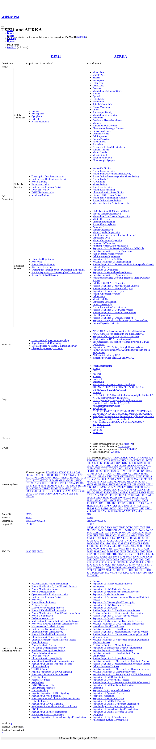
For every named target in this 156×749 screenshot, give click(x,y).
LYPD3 (110, 479)
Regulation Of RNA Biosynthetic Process (112, 605)
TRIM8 (54, 488)
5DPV (136, 551)
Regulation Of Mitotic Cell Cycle (108, 698)
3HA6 (108, 535)
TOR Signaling (38, 677)
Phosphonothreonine (102, 365)
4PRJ (102, 548)
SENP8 (36, 485)
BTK (124, 463)
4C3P (120, 543)
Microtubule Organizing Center (107, 91)
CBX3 (130, 463)
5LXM (90, 556)
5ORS (89, 559)
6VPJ (114, 567)
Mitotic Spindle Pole (102, 157)
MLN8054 (98, 432)
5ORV (102, 559)
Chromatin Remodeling (104, 221)
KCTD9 (37, 480)
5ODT (109, 556)
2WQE (134, 530)
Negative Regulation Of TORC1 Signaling (51, 671)
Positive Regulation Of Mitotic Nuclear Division (116, 285)
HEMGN (136, 473)
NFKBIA (141, 484)
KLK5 (90, 479)
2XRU (122, 532)
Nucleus (35, 111)
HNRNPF (91, 476)
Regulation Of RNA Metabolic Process (111, 589)
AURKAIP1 (124, 460)
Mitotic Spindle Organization (106, 232)
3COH (128, 532)
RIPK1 (61, 483)
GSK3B (98, 473)
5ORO (136, 556)
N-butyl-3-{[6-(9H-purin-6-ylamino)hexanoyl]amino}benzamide (123, 416)
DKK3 (128, 468)
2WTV (142, 530)
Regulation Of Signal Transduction (109, 717)
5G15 (127, 554)
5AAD (90, 551)
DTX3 (64, 475)
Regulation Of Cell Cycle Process (109, 701)
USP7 (49, 493)
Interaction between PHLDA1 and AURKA (113, 357)
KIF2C (139, 476)
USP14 (53, 491)
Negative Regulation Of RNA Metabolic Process (116, 653)
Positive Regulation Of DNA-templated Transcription (56, 272)
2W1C (101, 530)
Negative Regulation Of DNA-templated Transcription (118, 623)
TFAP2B (91, 505)
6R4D (89, 567)
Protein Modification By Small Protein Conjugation (55, 613)
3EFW (141, 532)
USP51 (42, 493)
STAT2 (112, 500)
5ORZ (129, 559)
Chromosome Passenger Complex (109, 128)
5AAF (103, 551)
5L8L (150, 554)
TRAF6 (73, 485)
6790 (89, 514)
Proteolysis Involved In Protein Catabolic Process (55, 623)
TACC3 (98, 503)
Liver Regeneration (102, 315)
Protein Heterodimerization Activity (110, 197)
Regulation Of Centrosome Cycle (108, 291)
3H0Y (89, 535)
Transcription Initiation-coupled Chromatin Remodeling (58, 269)
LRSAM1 (53, 480)
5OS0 (135, 559)
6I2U (125, 564)
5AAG (110, 551)
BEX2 (149, 460)
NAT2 (112, 484)
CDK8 (115, 465)
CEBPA (122, 465)
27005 (28, 514)
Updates (11, 41)
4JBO (131, 546)
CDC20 (90, 465)
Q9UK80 (30, 524)
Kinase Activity (100, 184)
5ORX (116, 559)
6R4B (143, 564)
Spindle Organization (103, 229)
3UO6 (138, 538)
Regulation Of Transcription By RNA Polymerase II (117, 647)
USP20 (74, 491)
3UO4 (125, 538)
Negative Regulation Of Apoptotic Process (113, 275)
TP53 (66, 485)
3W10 (134, 540)
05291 (28, 517)
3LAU (121, 535)
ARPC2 (100, 460)
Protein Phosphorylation (104, 224)
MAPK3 (63, 480)
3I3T (34, 551)
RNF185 (79, 483)
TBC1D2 (106, 503)
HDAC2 (127, 473)
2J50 (89, 530)
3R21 (107, 538)
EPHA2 (144, 468)
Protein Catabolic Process (43, 645)
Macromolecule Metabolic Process (47, 607)
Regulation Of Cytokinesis (105, 269)
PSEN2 (124, 492)
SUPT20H (136, 500)
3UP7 (122, 540)
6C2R (139, 562)
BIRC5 (90, 463)
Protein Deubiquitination (43, 264)
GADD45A (146, 471)
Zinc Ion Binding (39, 690)
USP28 (81, 491)
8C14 (112, 570)
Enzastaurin (98, 382)
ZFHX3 (112, 511)
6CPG (102, 564)
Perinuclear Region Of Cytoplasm (109, 147)
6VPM (126, 567)
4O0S (148, 546)
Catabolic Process (39, 642)
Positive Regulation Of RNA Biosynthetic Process (116, 610)
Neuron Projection (101, 139)
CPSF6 (57, 475)
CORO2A (146, 465)
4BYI (108, 543)
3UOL (110, 540)
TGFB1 (99, 505)
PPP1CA (136, 489)
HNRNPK (101, 476)
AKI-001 (97, 392)
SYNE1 (60, 485)
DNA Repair (37, 709)
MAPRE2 (91, 481)
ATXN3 (62, 472)
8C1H (149, 570)
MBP (116, 481)
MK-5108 (97, 430)
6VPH (102, 567)
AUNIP (114, 460)
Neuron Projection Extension (106, 323)
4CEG (133, 543)
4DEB (146, 543)
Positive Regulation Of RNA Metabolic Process (115, 615)
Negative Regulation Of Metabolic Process (113, 650)
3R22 (112, 538)
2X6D (89, 532)
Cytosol (35, 119)
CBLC (42, 475)
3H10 (101, 535)
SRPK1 (90, 500)
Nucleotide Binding (102, 168)
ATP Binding (99, 181)
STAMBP (51, 485)
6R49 (131, 564)
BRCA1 (118, 463)
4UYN (109, 548)
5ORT (96, 559)
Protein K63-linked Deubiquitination (48, 634)
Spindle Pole (99, 75)
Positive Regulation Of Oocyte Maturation (113, 317)
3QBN (101, 538)
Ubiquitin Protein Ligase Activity (47, 631)
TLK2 (120, 505)
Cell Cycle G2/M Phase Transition (109, 283)
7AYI (89, 570)
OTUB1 (29, 483)
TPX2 (138, 505)
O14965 (90, 524)
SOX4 (135, 497)
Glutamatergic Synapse (104, 160)
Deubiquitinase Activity (42, 618)
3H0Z (95, 535)
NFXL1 (149, 484)
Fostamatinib (99, 427)
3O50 (147, 535)
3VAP (128, 540)
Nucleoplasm (37, 113)
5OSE (120, 562)
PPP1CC (91, 492)
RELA (121, 495)
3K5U (114, 535)
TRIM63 (46, 488)
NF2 (134, 484)
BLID (97, 463)
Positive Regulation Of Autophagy (47, 714)
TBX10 (115, 503)
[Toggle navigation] (2, 26)
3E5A (134, 532)
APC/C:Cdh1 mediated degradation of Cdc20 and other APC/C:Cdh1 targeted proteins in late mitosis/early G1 (119, 332)
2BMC (122, 527)
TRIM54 (37, 488)
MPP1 (70, 480)
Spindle (96, 93)
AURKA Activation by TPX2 (107, 355)
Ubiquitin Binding (40, 666)
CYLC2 (112, 468)
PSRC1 (142, 492)
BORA (103, 463)
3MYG (133, 535)
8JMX (126, 572)
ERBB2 (98, 471)
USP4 (35, 493)
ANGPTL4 (134, 457)
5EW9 (121, 554)
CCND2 (138, 463)
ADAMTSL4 (52, 472)
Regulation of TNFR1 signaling (46, 343)
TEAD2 (148, 503)
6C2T (145, 562)
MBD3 (110, 481)
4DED (90, 546)
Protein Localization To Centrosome (110, 307)
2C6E (135, 527)
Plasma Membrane (40, 121)
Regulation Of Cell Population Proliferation (113, 685)
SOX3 (121, 497)
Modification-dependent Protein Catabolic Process (55, 621)
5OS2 (147, 559)
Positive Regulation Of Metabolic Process (112, 645)
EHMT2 (136, 468)
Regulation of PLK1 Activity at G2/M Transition (116, 336)
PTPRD (150, 492)
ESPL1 (80, 475)
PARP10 (139, 487)
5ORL (122, 556)
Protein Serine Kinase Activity (107, 200)
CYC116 (97, 371)
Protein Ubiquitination (42, 615)
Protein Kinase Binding (104, 189)
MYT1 (90, 484)
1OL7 (115, 527)
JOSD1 (29, 480)
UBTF (135, 508)
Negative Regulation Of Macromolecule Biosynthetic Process (122, 669)
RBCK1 (53, 483)
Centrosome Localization (104, 301)
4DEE (96, 546)
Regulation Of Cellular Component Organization (116, 703)
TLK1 (114, 505)
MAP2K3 (128, 479)
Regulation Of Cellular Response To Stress (51, 663)
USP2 (67, 491)
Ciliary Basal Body (102, 131)
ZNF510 (140, 511)
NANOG (78, 480)
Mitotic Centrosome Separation (107, 240)
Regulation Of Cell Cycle (105, 607)
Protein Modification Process (45, 589)
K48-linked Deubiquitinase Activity (48, 650)
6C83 (150, 562)
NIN (89, 487)
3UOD (145, 538)
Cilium (96, 109)
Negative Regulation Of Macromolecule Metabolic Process (121, 661)
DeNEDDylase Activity (42, 192)
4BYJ (114, 543)
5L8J (139, 554)
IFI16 (109, 476)
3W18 (147, 540)
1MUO (96, 527)
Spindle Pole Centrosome (105, 125)
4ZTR (140, 548)
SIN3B (106, 497)
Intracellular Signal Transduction (108, 626)
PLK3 (115, 489)
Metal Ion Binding (40, 195)
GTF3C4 (107, 473)
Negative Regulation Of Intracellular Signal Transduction (58, 717)
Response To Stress (40, 679)
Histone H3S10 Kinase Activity (107, 195)
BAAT (133, 460)
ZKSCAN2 (121, 511)
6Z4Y (140, 567)
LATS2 (96, 479)
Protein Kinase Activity (104, 171)
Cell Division (99, 296)
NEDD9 (127, 484)
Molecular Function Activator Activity (111, 203)
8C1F (136, 570)
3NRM (141, 535)
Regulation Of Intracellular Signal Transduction (54, 706)
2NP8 (94, 530)
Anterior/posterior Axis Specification (110, 245)
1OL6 (109, 527)
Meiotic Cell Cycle (102, 299)
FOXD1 (40, 477)
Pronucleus (98, 144)
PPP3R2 (99, 492)
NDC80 (119, 484)
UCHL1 (37, 491)
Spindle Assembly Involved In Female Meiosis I (115, 235)
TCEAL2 (123, 503)
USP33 (29, 493)
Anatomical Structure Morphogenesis (110, 719)
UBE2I (120, 508)
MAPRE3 (101, 481)
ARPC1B (91, 460)
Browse (10, 33)
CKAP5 (137, 465)
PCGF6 (45, 483)
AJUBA (118, 457)
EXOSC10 (31, 477)
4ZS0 (128, 548)
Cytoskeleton (99, 99)
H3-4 (114, 473)
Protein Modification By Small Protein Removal (54, 586)
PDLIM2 (107, 489)
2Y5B (28, 551)
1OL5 (103, 527)
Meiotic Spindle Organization (107, 213)
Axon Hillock (99, 141)
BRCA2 (29, 475)
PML (120, 489)
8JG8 (119, 572)
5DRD (96, 554)
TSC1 (97, 508)
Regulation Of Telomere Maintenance (49, 711)
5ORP (142, 556)
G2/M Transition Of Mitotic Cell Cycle (111, 211)
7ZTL (107, 570)
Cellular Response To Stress (106, 666)
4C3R (126, 543)
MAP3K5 (138, 479)
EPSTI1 (90, 471)
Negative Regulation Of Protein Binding (112, 261)
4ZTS (146, 548)
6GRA (108, 564)
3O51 (89, 538)
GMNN (90, 473)
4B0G (96, 543)
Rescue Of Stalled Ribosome (45, 275)
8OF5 (132, 572)
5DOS (130, 551)
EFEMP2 (71, 475)
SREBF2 (142, 497)
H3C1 (120, 473)
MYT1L (98, 484)
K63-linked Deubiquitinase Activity (48, 647)
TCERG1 (133, 503)
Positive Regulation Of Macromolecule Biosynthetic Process (121, 663)
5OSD (114, 562)
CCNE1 (146, 463)
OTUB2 (37, 483)
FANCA (115, 471)
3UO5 (132, 538)
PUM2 (97, 495)
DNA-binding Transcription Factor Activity (113, 706)
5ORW (109, 559)
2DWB (141, 527)
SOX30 (127, 497)
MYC (144, 481)
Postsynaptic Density (103, 112)
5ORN (129, 556)
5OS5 (101, 562)
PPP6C (107, 492)
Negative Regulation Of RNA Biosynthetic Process (117, 629)
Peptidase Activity (40, 184)
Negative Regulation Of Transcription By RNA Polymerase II (122, 674)
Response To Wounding (104, 243)
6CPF (95, 564)
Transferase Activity (102, 187)
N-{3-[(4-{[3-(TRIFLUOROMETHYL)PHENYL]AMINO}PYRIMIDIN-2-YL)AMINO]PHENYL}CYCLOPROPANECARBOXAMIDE (122, 411)
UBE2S (29, 491)
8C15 (118, 570)
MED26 (131, 481)
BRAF (110, 463)
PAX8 (89, 489)
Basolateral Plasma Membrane (107, 120)
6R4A (137, 564)
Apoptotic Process (101, 227)
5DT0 (102, 554)
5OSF (126, 562)
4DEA (139, 543)
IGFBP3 (117, 476)
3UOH (90, 540)
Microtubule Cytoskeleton (105, 115)
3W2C (90, 543)
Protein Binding (39, 181)
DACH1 (121, 468)
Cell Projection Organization (106, 256)
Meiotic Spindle (100, 155)
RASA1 (105, 495)
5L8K (145, 554)
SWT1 (145, 500)
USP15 (60, 491)
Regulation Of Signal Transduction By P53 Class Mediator (120, 320)
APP (151, 457)
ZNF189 (131, 511)
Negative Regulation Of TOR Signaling (50, 693)
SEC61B (91, 497)
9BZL (96, 575)
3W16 (140, 540)
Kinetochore (98, 72)
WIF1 (94, 511)
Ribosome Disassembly (42, 267)
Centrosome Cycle (101, 237)
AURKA (120, 56)
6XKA (133, 567)
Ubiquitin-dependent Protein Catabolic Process (53, 639)
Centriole (97, 88)
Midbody (97, 123)
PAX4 (147, 487)
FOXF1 (129, 471)
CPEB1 (90, 468)
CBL (36, 475)
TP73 (132, 505)
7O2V (101, 570)
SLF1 (43, 485)
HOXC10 (74, 477)
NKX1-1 (96, 487)
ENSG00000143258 (35, 521)
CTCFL (104, 468)
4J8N (114, 546)
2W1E (114, 530)
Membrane (98, 117)
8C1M (101, 572)
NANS (105, 484)
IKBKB (125, 476)
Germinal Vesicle (101, 133)
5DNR (123, 551)
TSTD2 (104, 508)
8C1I (89, 572)
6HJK (120, 564)
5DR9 (89, 554)
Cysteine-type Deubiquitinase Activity (49, 179)
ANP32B (144, 457)
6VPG (96, 567)
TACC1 (90, 503)
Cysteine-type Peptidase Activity (47, 187)
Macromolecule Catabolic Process (47, 626)
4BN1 (102, 543)
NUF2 (117, 487)
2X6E (95, 532)
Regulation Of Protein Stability (107, 259)
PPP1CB (145, 489)
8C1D (124, 570)
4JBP (136, 546)
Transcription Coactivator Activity (47, 176)
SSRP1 (105, 500)
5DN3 (116, 551)
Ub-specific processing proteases (47, 348)
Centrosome (98, 85)
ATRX (107, 460)
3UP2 (115, 540)
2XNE (108, 532)
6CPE (89, 564)
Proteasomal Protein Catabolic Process (49, 674)
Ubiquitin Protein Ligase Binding (108, 192)
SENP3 (29, 485)
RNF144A (70, 483)
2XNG (115, 532)
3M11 (127, 535)
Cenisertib (97, 379)
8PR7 (138, 572)
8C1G (142, 570)
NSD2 (110, 487)
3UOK (103, 540)
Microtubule (98, 101)
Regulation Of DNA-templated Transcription (114, 602)
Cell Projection (100, 136)
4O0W (96, 548)
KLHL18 (147, 476)
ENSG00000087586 (96, 521)
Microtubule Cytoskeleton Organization (111, 216)
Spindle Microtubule (102, 104)
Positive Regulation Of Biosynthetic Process (114, 658)
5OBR (103, 556)
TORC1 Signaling (40, 669)
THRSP (107, 505)
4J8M (108, 546)
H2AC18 (57, 477)
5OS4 (95, 562)
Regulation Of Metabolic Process (108, 594)
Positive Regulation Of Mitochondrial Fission (114, 312)
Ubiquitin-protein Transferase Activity (49, 637)
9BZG (90, 575)
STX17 (127, 500)
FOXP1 (137, 471)
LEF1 (103, 479)
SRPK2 (97, 500)
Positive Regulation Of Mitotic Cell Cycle (112, 288)
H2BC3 (65, 477)
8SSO (144, 572)
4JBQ (142, 546)
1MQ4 (90, 527)
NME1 (103, 487)
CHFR (130, 465)
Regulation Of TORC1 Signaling (47, 703)
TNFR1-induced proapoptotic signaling (50, 340)
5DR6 (149, 551)
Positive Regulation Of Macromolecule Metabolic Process (120, 631)
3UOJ (96, 540)
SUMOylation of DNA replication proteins (113, 339)
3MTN (40, 551)
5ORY (123, 559)
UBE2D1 (76, 488)
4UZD (115, 548)
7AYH (146, 567)
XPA (100, 511)
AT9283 (96, 368)
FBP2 (122, 471)
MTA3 (138, 481)
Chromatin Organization (43, 259)
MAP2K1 (119, 479)
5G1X (133, 554)
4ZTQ (134, 548)
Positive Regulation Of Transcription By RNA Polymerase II (121, 682)
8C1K (95, 572)
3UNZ (119, 538)
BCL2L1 (141, 460)
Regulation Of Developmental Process (111, 679)
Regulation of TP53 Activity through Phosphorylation (118, 347)
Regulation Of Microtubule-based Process (112, 272)
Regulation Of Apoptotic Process (108, 693)
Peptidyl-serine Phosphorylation (108, 253)
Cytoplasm (36, 116)
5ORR (149, 556)
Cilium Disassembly (102, 304)
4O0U (89, 548)
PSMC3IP (133, 492)
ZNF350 (30, 496)
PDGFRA (97, 489)
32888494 (128, 443)
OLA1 (123, 487)
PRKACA (116, 492)
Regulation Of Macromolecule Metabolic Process (116, 591)
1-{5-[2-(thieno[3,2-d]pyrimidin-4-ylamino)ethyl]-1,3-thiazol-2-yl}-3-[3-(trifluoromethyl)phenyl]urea (123, 396)
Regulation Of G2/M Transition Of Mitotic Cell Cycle (118, 248)
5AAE (97, 551)
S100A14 (135, 495)
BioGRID (11, 47)
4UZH (122, 548)
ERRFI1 (107, 471)
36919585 (81, 37)
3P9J (95, 538)
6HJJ (114, 564)
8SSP (150, 572)
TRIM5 (29, 488)
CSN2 (97, 468)
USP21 (56, 56)
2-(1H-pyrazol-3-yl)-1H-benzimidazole (111, 419)
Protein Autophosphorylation (106, 293)
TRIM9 (62, 488)
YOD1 (70, 493)
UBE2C (112, 508)
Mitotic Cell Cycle (101, 219)
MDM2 (122, 481)
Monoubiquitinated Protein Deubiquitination (52, 661)
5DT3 (108, 554)
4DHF (103, 546)
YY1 (76, 493)
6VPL (120, 567)
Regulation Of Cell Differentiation (109, 677)
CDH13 (107, 465)
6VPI (108, 567)
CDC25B (98, 465)
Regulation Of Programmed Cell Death (111, 690)
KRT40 (44, 480)
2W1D (108, 530)
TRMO (145, 505)
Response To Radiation (103, 695)
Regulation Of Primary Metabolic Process (112, 583)
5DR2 (142, 551)
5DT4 (114, 554)
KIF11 (132, 476)
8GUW (108, 572)
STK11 (120, 500)
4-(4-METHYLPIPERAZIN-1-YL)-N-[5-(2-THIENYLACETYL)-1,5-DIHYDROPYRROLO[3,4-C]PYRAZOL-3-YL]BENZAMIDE (118, 387)
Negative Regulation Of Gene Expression (112, 251)
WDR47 (62, 493)
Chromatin (98, 687)
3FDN (148, 532)
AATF (111, 457)
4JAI (120, 546)
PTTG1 (90, 495)
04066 (90, 517)
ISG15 (83, 477)
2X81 (102, 532)
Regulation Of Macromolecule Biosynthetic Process (117, 621)
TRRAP (90, 508)
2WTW (149, 530)
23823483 (115, 451)
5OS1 (141, 559)
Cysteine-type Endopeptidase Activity (49, 629)
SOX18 (113, 497)
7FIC (94, 570)
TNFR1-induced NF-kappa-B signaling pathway (54, 345)
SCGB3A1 (146, 495)
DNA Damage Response (43, 687)
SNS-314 (97, 376)
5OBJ (96, 556)
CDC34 (49, 475)
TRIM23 (82, 485)
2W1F (121, 530)
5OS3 (89, 562)
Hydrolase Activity (40, 189)
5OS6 (107, 562)
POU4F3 (127, 489)
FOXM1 (48, 477)
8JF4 (114, 572)
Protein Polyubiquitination (43, 653)
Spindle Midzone (101, 149)
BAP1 (78, 472)
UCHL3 (45, 491)
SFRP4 (99, 497)
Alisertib (97, 373)
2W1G (128, 530)
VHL (89, 511)
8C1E (130, 570)
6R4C (149, 564)
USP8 (55, 493)
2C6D (129, 527)
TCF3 (141, 503)
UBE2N (128, 508)
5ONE (116, 556)
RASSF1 (113, 495)
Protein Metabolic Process (43, 602)
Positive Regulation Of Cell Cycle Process (113, 309)
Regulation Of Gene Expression (108, 618)
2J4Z (148, 527)
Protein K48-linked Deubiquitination (48, 610)
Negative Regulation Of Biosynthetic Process (114, 671)
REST (128, 495)
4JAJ (125, 546)
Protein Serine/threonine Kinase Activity (112, 173)
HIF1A (144, 473)
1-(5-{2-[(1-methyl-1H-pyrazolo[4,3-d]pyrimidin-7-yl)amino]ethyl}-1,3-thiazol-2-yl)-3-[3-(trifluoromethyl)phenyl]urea (117, 403)
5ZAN (133, 562)
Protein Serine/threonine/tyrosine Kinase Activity (116, 176)
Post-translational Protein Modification (49, 583)
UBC (68, 488)
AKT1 (125, 457)
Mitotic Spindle (100, 152)
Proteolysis (36, 261)
